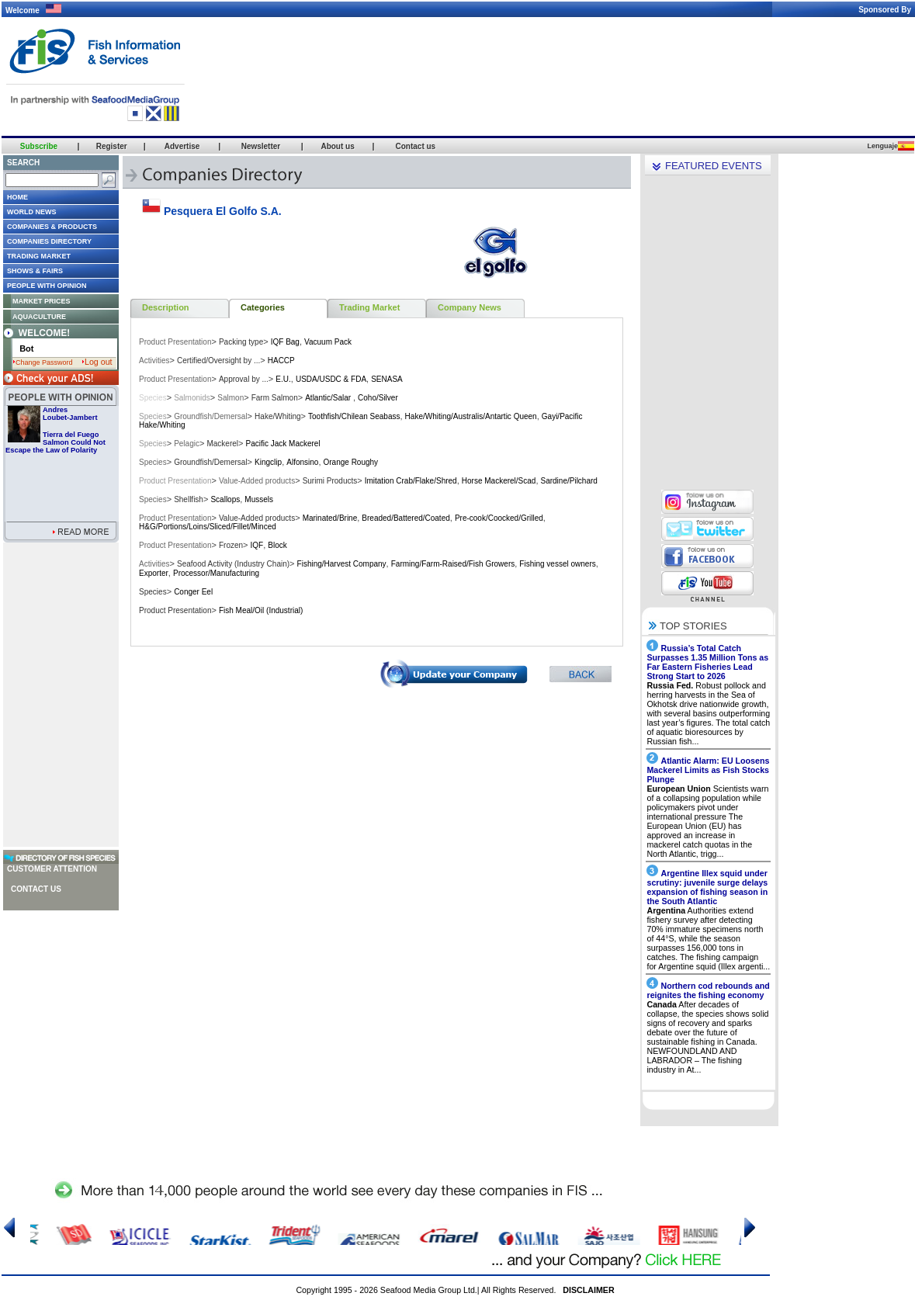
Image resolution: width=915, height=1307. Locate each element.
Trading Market (369, 307)
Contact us (36, 889)
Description (165, 307)
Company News (469, 307)
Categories (263, 307)
